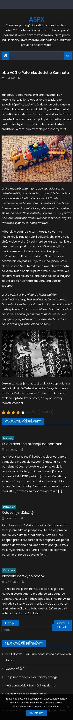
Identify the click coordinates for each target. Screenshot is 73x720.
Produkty (8, 438)
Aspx (36, 19)
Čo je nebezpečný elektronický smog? (31, 677)
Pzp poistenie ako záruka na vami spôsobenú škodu (13, 623)
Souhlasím (36, 713)
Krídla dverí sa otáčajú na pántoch (32, 443)
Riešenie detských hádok (23, 576)
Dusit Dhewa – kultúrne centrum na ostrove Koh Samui (38, 657)
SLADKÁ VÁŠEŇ (14, 669)
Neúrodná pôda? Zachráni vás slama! (30, 685)
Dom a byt (9, 506)
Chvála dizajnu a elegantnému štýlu (64, 623)
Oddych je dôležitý (18, 512)
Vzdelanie (9, 570)
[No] (68, 707)
